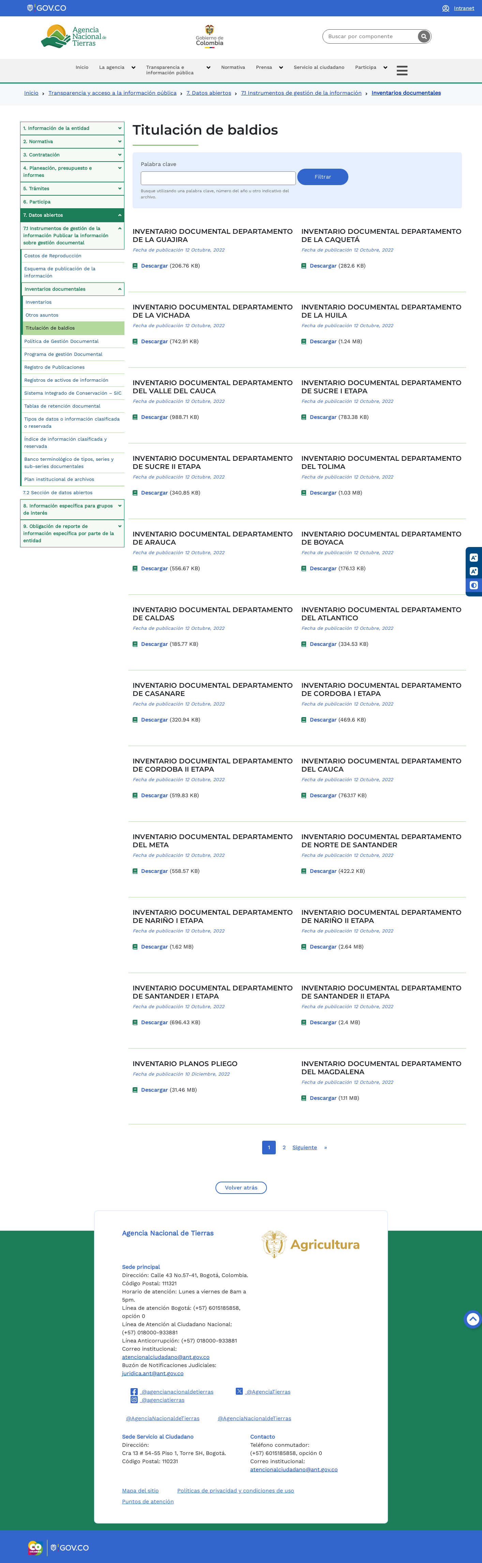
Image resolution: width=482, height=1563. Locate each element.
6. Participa (36, 201)
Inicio (31, 93)
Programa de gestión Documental (63, 354)
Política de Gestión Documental (61, 341)
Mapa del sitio (140, 1490)
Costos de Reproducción (52, 255)
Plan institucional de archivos (59, 479)
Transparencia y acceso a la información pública (112, 93)
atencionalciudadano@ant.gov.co (166, 1357)
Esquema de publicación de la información (59, 272)
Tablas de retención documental (62, 406)
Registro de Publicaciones (54, 367)
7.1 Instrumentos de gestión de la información (301, 93)
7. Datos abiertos (208, 93)
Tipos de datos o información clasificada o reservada (72, 422)
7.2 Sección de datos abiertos (57, 492)
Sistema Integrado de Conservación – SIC (73, 393)
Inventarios (38, 302)
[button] (117, 70)
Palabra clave (158, 164)
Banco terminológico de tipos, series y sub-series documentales (69, 462)
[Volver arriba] (473, 1319)
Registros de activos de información (66, 380)
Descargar (154, 265)
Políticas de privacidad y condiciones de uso (235, 1490)
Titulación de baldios (50, 328)
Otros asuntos (42, 315)
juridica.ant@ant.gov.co (153, 1373)
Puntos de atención (148, 1501)
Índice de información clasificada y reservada (65, 442)
